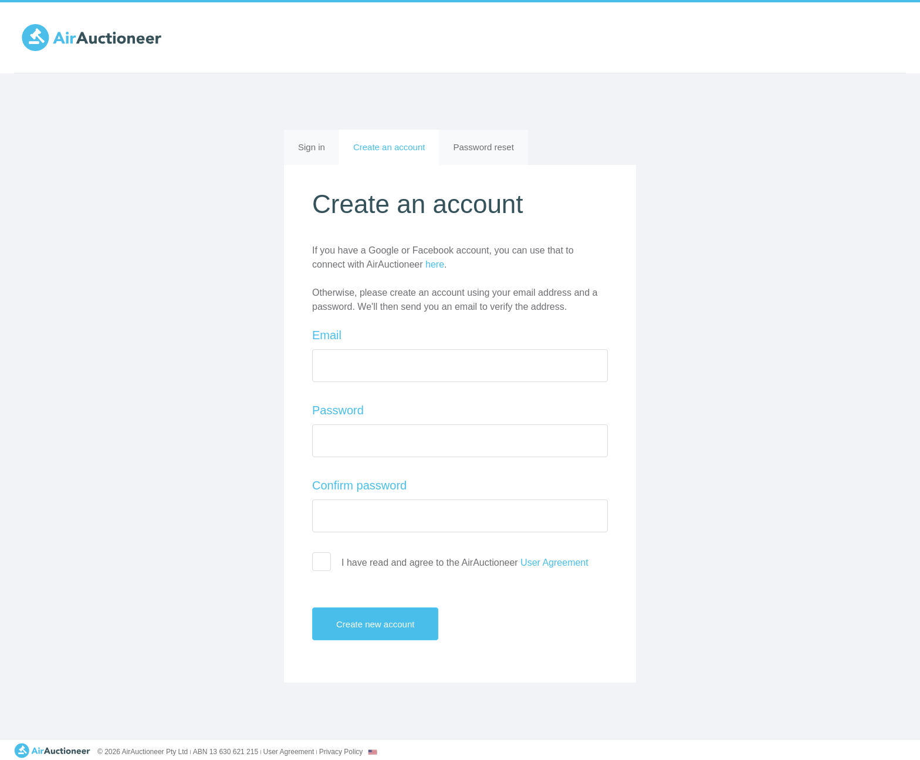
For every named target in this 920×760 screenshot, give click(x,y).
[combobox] (372, 752)
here (434, 264)
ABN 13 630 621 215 (225, 752)
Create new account (385, 624)
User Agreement (554, 563)
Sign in (311, 147)
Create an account (396, 152)
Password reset (483, 147)
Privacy (341, 752)
